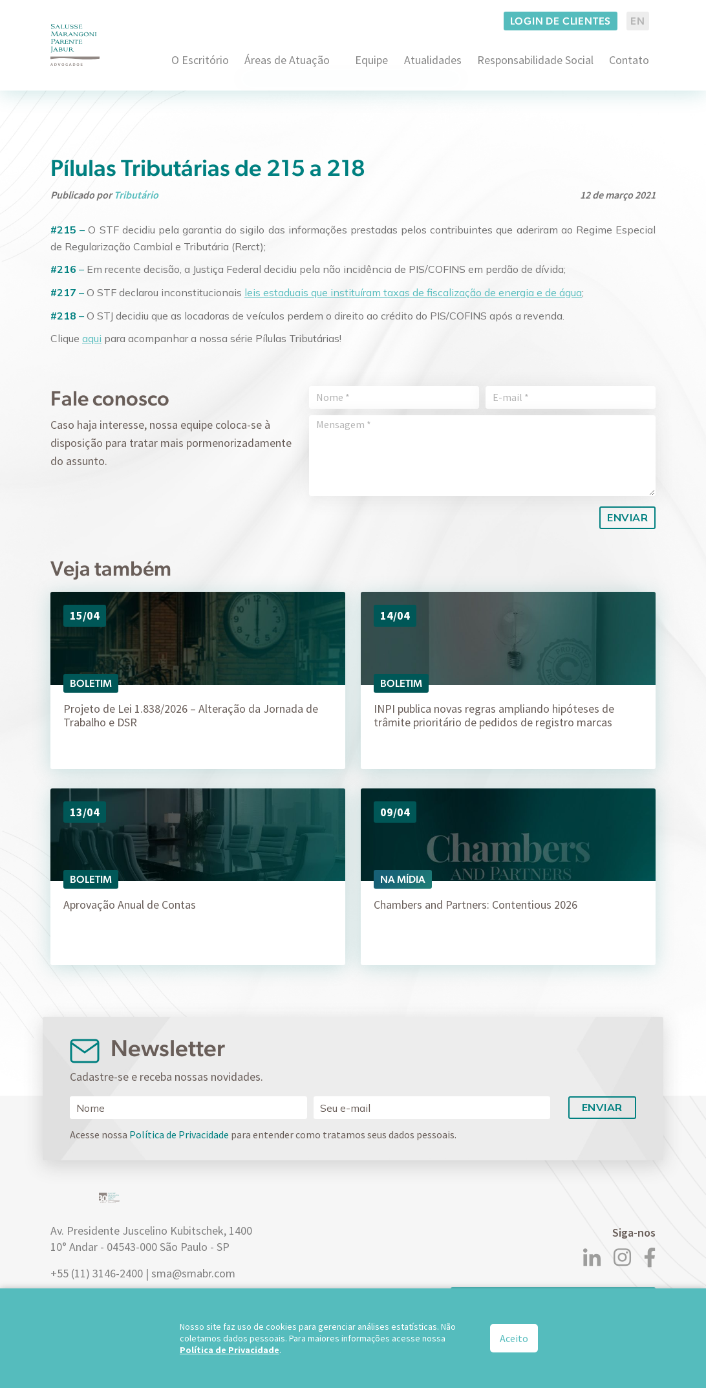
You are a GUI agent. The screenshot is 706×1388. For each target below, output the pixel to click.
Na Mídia (402, 879)
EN (637, 21)
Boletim (91, 683)
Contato (629, 59)
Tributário (136, 194)
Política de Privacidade (179, 1134)
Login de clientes (561, 21)
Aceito (514, 1338)
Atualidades (433, 59)
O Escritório (200, 59)
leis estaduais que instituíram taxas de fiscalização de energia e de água (413, 292)
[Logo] (75, 45)
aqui (92, 338)
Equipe (371, 59)
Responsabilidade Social (535, 59)
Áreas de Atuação (287, 59)
